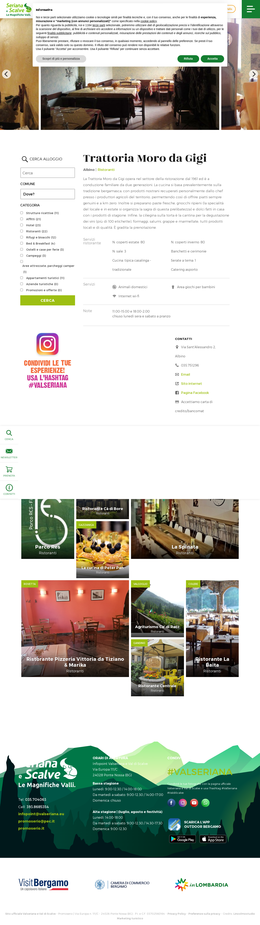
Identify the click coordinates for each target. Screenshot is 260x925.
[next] (253, 74)
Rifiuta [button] (188, 58)
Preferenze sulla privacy (204, 884)
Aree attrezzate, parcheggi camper (48, 269)
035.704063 (35, 770)
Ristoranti (36, 231)
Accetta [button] (212, 58)
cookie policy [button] (149, 21)
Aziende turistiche (42, 284)
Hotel (33, 225)
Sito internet (191, 383)
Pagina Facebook (195, 393)
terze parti (98, 25)
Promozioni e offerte (44, 290)
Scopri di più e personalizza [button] (61, 58)
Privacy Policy (177, 884)
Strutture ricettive (42, 213)
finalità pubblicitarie (59, 33)
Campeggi (36, 256)
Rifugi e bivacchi (41, 237)
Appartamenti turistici (45, 278)
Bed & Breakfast (40, 243)
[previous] (6, 74)
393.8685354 (38, 777)
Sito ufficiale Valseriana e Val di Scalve (30, 884)
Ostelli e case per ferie (45, 250)
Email (185, 374)
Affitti (33, 219)
